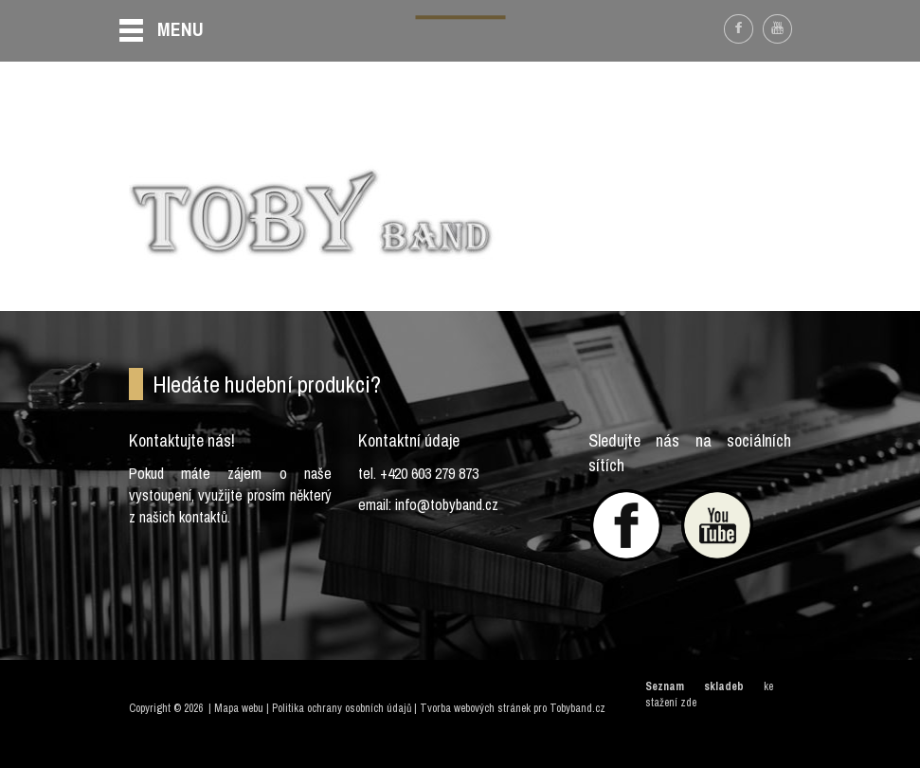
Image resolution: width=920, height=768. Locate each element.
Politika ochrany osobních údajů (341, 708)
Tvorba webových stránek (475, 708)
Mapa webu (238, 708)
